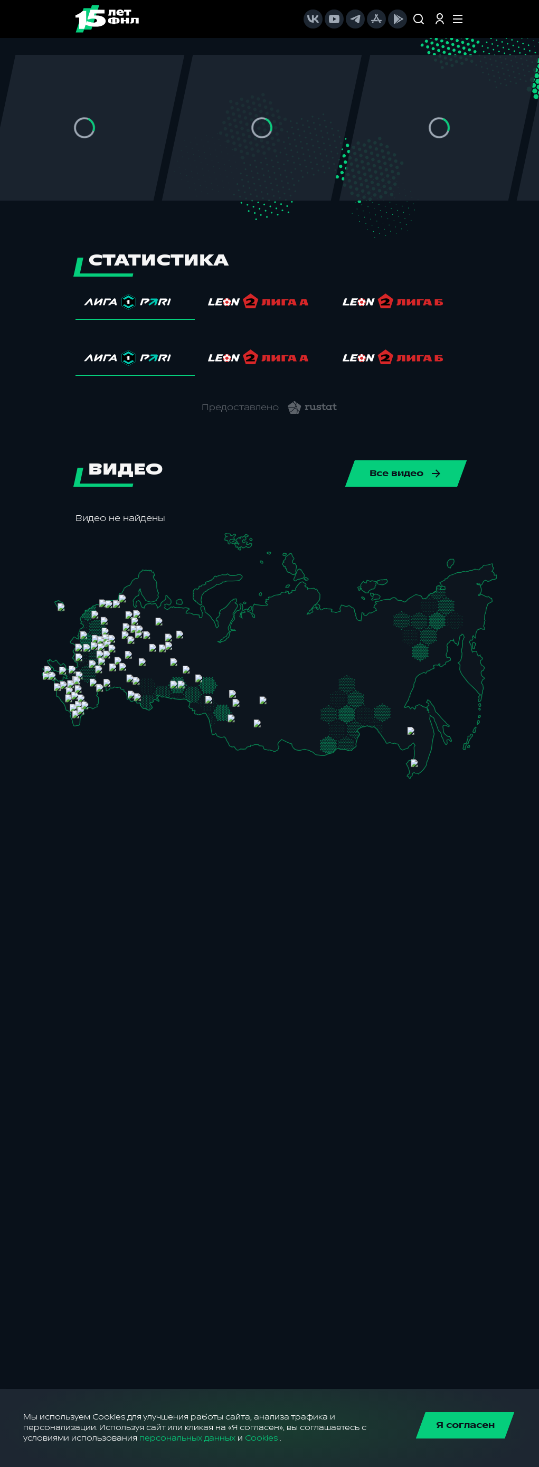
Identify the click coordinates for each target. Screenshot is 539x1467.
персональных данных (187, 1438)
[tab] (135, 304)
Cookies (261, 1438)
